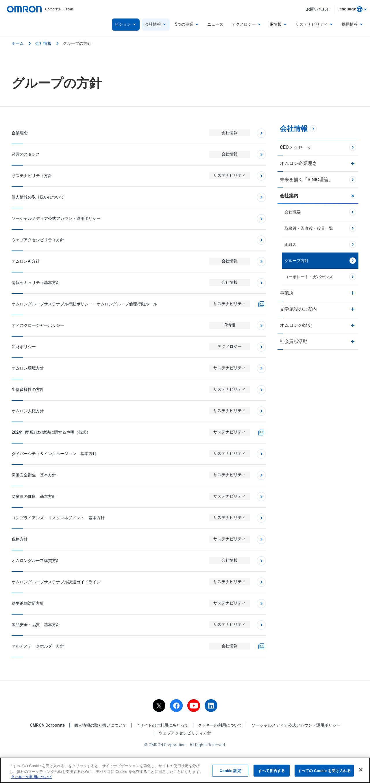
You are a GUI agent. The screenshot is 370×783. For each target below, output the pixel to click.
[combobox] (352, 9)
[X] (159, 705)
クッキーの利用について (220, 725)
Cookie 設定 (230, 770)
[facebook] (176, 705)
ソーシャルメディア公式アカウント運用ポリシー (296, 725)
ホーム (18, 43)
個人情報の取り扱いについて (100, 725)
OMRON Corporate (47, 725)
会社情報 (43, 43)
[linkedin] (211, 705)
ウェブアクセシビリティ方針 (185, 733)
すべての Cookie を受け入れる (324, 770)
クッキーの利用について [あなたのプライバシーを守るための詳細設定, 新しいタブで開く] (31, 777)
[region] (185, 770)
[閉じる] (360, 769)
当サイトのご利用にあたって (162, 725)
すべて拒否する (271, 770)
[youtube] (193, 705)
